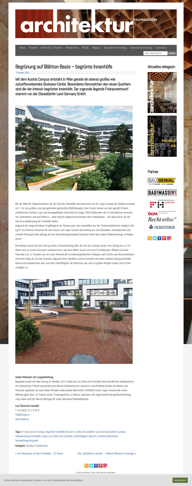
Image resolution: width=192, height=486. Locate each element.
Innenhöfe (35, 436)
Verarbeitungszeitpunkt (26, 440)
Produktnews (72, 47)
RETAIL (85, 47)
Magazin (96, 47)
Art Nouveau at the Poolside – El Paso (40, 453)
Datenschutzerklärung (141, 47)
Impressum (161, 47)
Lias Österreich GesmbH (60, 436)
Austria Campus (37, 432)
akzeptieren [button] (180, 480)
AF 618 (24, 432)
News (23, 47)
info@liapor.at (22, 414)
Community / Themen (51, 47)
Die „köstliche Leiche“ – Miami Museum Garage (106, 453)
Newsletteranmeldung (115, 47)
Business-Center (74, 432)
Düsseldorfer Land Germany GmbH (99, 432)
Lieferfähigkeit (80, 436)
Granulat (121, 432)
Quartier (93, 436)
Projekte (33, 47)
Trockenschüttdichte (108, 436)
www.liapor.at (22, 419)
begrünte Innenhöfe (55, 432)
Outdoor (30, 446)
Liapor (44, 436)
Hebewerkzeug (22, 436)
